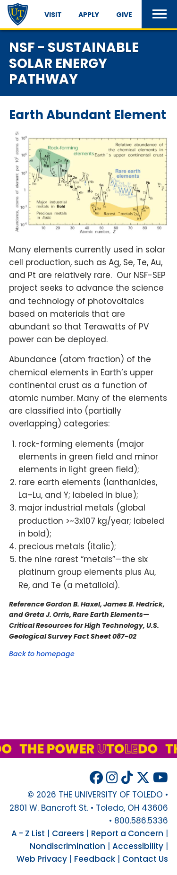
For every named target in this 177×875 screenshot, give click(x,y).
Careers (68, 833)
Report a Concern (127, 833)
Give (124, 14)
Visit (53, 14)
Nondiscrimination (67, 846)
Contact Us (145, 859)
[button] (159, 14)
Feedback (94, 859)
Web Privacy (42, 859)
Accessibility (137, 846)
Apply (88, 14)
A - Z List (28, 833)
